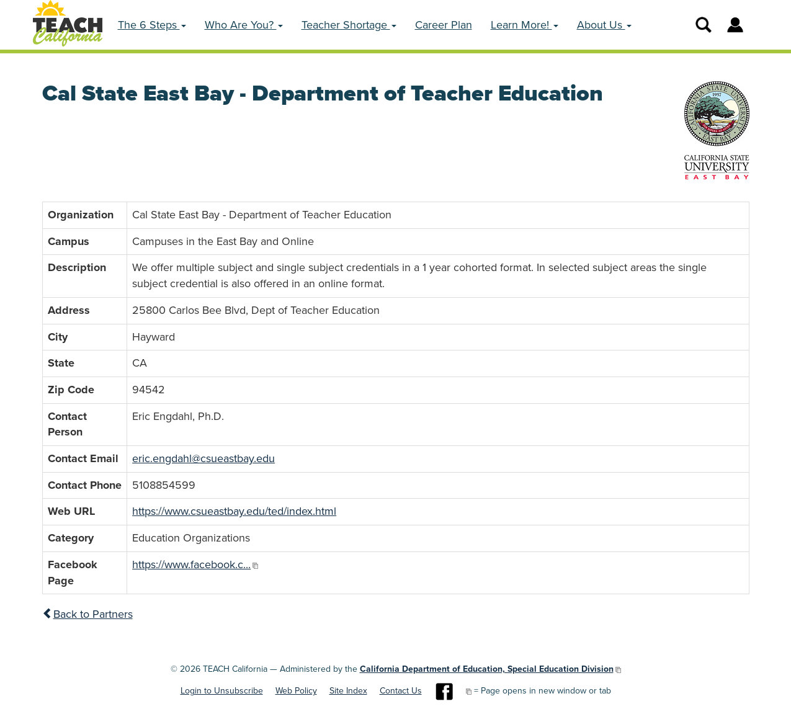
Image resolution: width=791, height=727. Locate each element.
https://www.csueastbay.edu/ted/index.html (234, 511)
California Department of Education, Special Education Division (487, 669)
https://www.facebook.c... (191, 564)
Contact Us (401, 690)
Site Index (348, 690)
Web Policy (296, 690)
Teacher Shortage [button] (349, 25)
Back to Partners (87, 614)
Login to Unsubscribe (222, 690)
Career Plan (443, 25)
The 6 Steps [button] (152, 25)
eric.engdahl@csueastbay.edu (203, 458)
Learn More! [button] (524, 25)
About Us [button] (604, 25)
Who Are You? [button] (244, 25)
